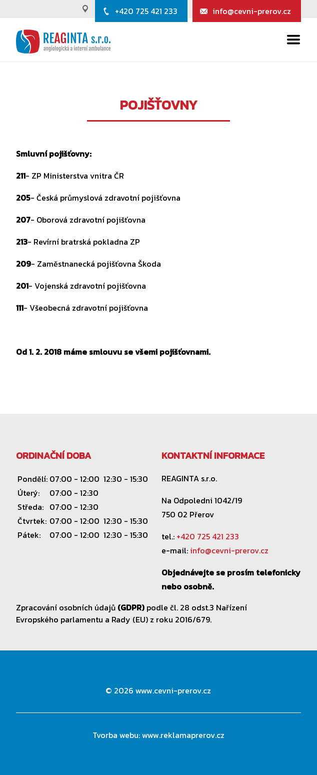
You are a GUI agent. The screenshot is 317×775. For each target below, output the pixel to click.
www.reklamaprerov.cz (183, 735)
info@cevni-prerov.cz (251, 11)
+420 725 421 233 (146, 11)
